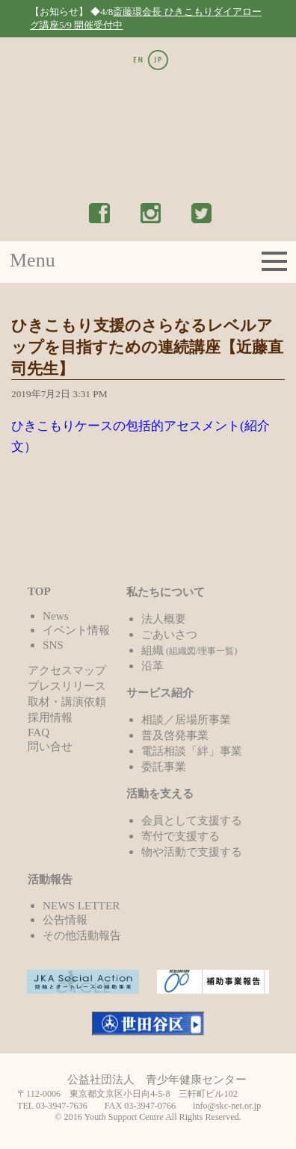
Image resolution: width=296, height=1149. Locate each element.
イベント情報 (76, 629)
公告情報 (65, 919)
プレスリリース (67, 685)
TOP (39, 591)
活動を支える (160, 793)
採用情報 (50, 717)
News (56, 615)
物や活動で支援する (191, 851)
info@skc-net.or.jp (227, 1105)
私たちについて (165, 591)
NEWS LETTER (81, 905)
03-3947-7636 (61, 1105)
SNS (53, 644)
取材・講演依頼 (67, 701)
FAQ (38, 732)
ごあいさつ (169, 634)
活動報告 (50, 879)
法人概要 (163, 618)
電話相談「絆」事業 (191, 750)
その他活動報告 (82, 935)
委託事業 (163, 766)
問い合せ (50, 746)
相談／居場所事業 (186, 719)
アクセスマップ (67, 670)
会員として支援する (191, 820)
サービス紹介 (160, 692)
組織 (189, 650)
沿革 (152, 665)
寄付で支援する (180, 835)
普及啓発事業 (175, 735)
